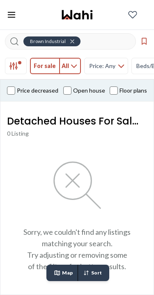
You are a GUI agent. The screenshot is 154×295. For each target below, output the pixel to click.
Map (63, 273)
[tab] (16, 66)
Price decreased (32, 90)
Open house (84, 90)
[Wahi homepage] (77, 15)
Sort (92, 273)
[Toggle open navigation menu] (11, 15)
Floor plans (128, 90)
